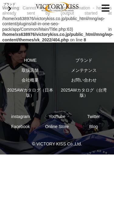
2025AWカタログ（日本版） (30, 93)
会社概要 (30, 80)
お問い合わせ (84, 80)
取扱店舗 (30, 70)
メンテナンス (84, 70)
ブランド (83, 60)
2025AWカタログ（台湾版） (84, 93)
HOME (30, 60)
